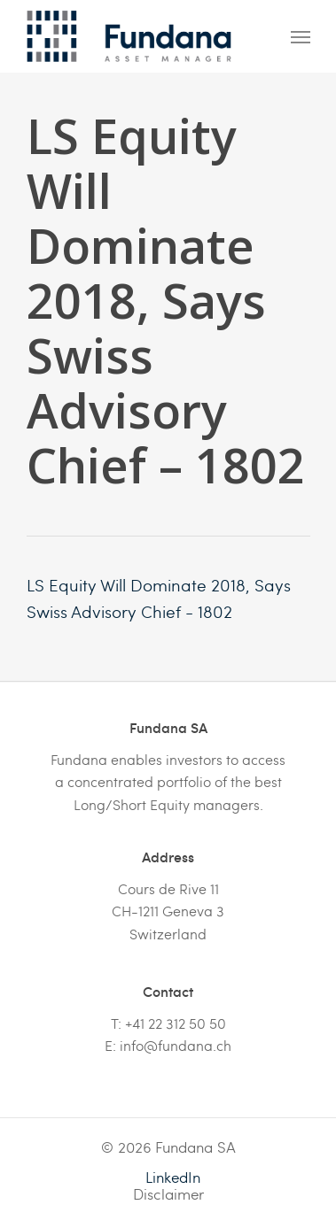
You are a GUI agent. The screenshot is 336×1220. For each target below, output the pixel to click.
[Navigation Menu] (300, 36)
